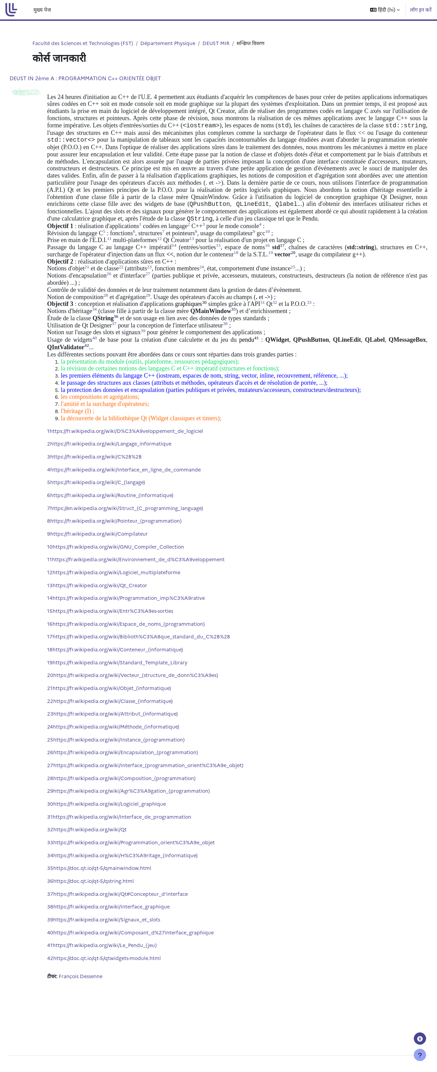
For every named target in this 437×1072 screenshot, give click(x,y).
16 (66, 646)
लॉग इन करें (421, 9)
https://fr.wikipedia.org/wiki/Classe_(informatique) (131, 725)
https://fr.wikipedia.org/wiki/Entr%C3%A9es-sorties (131, 633)
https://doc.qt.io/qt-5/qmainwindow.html (119, 896)
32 (67, 856)
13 (66, 606)
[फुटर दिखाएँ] (420, 1055)
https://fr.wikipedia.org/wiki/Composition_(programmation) (142, 804)
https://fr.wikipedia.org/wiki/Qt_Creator (117, 606)
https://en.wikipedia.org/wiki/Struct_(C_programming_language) (144, 528)
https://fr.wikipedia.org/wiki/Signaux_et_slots (124, 948)
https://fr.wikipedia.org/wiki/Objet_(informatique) (129, 712)
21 (66, 712)
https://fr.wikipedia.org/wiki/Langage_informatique (128, 462)
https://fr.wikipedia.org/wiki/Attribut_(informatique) (133, 738)
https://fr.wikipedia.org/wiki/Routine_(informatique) (130, 515)
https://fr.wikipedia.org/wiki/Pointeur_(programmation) (134, 541)
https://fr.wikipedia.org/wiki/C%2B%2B (113, 475)
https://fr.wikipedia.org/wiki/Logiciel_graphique (127, 830)
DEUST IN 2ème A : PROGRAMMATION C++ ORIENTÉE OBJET (101, 78)
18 (66, 672)
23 (67, 738)
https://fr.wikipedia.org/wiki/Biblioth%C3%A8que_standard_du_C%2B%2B (159, 659)
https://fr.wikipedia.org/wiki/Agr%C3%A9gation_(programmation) (149, 817)
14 (66, 620)
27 (67, 790)
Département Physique (172, 43)
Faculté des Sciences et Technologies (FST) (84, 43)
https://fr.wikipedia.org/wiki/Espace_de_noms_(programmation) (147, 646)
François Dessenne (99, 1006)
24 (66, 751)
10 (66, 567)
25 (67, 764)
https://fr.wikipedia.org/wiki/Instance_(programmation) (136, 764)
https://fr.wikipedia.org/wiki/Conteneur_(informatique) (135, 672)
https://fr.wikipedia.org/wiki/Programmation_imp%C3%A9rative (146, 620)
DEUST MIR (222, 43)
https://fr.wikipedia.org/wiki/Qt (107, 856)
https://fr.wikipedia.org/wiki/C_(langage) (115, 501)
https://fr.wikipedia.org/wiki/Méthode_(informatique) (133, 751)
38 (67, 935)
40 (67, 961)
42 (67, 988)
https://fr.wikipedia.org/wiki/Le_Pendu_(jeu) (122, 974)
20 (67, 699)
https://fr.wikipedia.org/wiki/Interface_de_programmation (139, 843)
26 (67, 777)
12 (66, 593)
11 (66, 580)
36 (67, 909)
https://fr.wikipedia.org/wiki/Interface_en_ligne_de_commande (144, 488)
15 (66, 633)
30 (67, 830)
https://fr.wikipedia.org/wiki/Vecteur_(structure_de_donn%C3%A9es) (154, 699)
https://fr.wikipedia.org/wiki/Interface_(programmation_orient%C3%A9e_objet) (167, 790)
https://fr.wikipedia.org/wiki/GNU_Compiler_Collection (136, 567)
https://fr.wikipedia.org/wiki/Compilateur (116, 554)
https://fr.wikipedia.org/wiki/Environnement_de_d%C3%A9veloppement (156, 580)
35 (67, 896)
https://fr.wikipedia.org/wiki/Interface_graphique (129, 935)
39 (67, 948)
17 (66, 659)
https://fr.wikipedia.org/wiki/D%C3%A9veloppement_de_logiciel (144, 449)
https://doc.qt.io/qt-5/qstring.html (111, 909)
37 (67, 922)
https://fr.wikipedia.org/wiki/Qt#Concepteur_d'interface (138, 922)
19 (66, 685)
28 (67, 804)
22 (67, 725)
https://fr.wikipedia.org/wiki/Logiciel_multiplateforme (134, 593)
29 (67, 817)
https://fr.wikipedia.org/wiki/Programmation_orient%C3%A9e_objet (152, 869)
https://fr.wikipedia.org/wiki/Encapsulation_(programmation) (143, 777)
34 (67, 883)
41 (66, 974)
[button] (385, 9)
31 (66, 843)
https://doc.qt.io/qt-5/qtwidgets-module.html (125, 988)
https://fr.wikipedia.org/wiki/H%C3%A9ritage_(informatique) (143, 883)
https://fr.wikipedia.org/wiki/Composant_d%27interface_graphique (151, 961)
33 (67, 869)
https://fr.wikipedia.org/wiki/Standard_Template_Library (137, 685)
